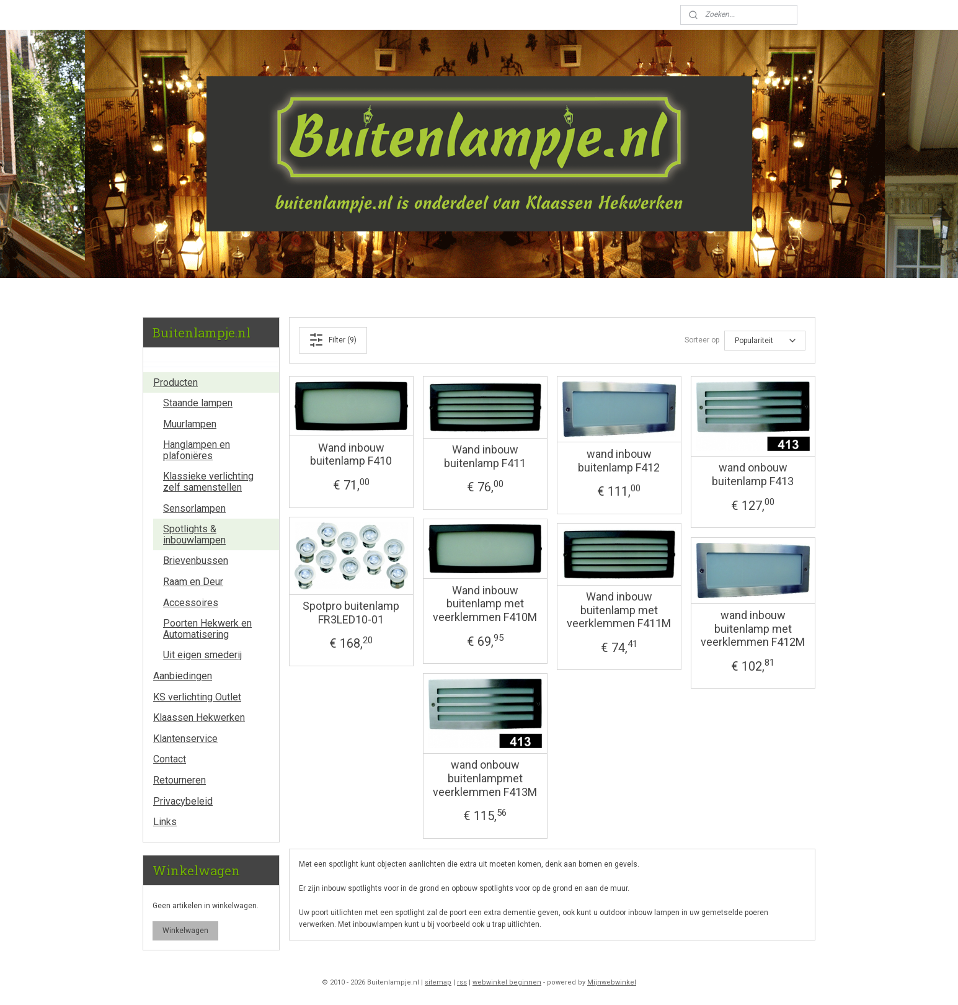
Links (165, 822)
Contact (169, 759)
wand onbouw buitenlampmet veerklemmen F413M (485, 778)
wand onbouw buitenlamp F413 (753, 474)
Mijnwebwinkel (611, 982)
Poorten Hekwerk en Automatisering (207, 628)
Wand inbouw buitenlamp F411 (485, 456)
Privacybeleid (183, 801)
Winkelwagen (185, 930)
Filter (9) (333, 340)
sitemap (438, 982)
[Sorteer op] (765, 340)
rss (462, 982)
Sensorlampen (194, 508)
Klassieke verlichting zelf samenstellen (208, 481)
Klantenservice (185, 738)
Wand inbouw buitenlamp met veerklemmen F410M (485, 603)
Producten (175, 382)
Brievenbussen (195, 560)
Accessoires (190, 603)
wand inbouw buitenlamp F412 (619, 460)
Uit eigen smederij (202, 655)
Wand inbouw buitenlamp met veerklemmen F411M (619, 610)
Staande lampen (198, 403)
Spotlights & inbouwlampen (194, 534)
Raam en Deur (193, 581)
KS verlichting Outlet (197, 697)
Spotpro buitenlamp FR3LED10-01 (351, 612)
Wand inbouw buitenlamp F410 (351, 454)
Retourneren (179, 780)
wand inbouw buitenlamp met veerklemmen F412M (753, 628)
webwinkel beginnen (506, 982)
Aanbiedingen (182, 676)
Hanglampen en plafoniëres (196, 450)
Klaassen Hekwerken (199, 717)
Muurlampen (189, 424)
